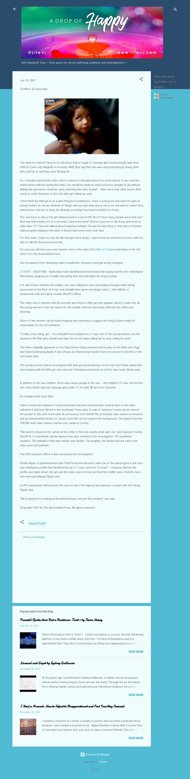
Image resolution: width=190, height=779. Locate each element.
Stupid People (37, 523)
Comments (165, 97)
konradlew (103, 762)
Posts (162, 94)
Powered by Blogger (95, 754)
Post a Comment (34, 537)
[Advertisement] (166, 158)
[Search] (175, 10)
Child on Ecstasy (105, 249)
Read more (136, 651)
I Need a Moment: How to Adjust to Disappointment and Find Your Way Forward (72, 706)
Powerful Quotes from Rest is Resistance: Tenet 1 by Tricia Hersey (61, 620)
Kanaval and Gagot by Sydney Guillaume (47, 663)
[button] (141, 80)
